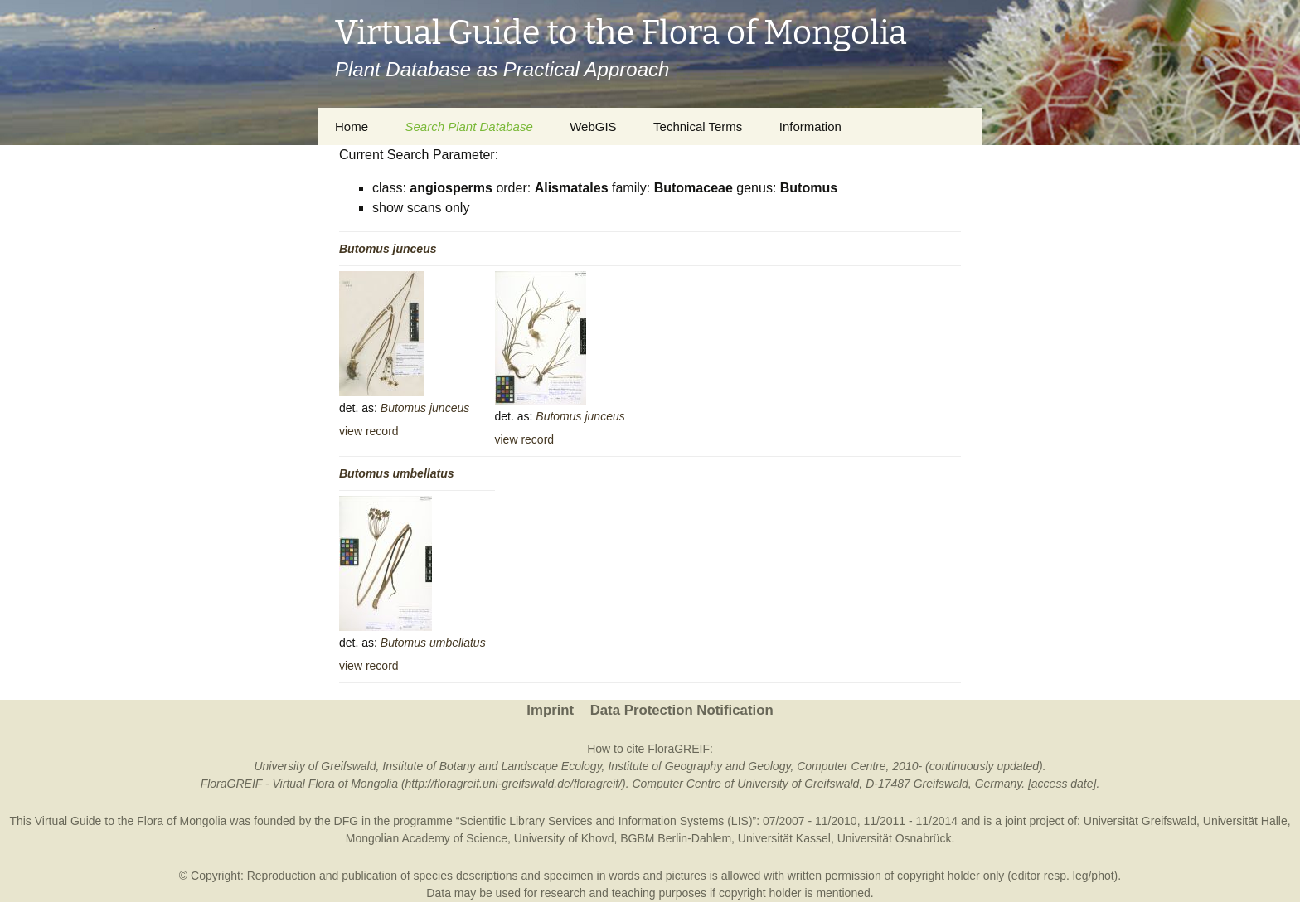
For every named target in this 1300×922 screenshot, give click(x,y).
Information (810, 126)
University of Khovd (564, 838)
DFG (346, 820)
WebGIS (593, 126)
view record (369, 431)
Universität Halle (1245, 820)
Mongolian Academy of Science (426, 838)
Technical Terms (697, 126)
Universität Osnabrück (894, 838)
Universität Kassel (784, 838)
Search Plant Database (468, 126)
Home (351, 126)
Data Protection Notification (682, 710)
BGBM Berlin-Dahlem (675, 838)
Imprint (550, 710)
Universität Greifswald (1140, 820)
